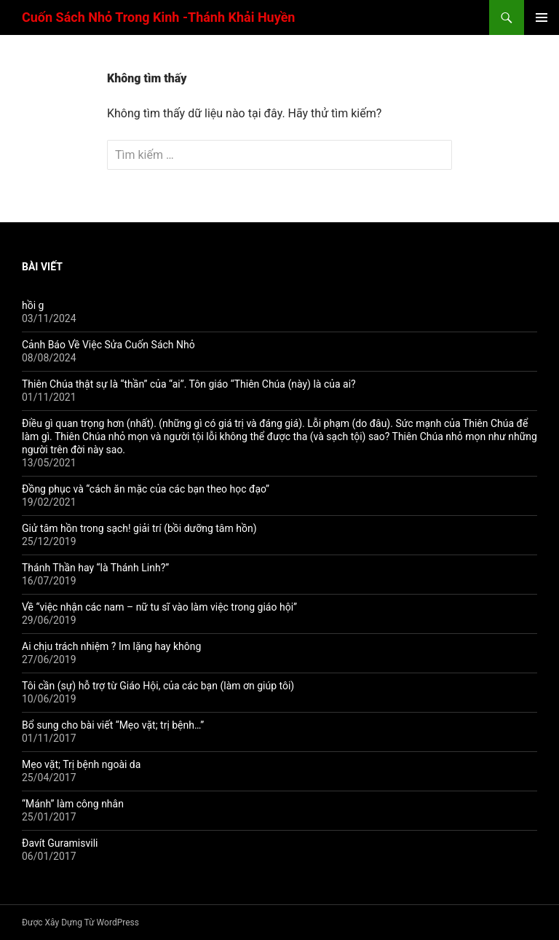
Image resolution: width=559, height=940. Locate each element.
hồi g (33, 305)
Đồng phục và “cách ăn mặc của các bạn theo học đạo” (145, 489)
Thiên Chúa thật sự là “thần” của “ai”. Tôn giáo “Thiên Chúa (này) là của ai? (189, 384)
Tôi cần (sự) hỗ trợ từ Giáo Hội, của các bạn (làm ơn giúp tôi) (158, 686)
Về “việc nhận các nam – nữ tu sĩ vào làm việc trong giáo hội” (159, 607)
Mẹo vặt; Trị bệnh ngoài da (81, 764)
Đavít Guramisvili (60, 843)
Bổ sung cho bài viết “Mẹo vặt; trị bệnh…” (113, 725)
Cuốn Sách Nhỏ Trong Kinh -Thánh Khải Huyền (158, 17)
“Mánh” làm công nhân (73, 804)
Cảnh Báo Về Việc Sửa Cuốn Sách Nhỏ (108, 344)
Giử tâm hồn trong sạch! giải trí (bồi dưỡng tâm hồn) (139, 528)
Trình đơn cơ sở (541, 17)
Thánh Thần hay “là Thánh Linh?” (95, 567)
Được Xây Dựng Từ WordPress (80, 922)
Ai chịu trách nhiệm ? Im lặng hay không (111, 646)
